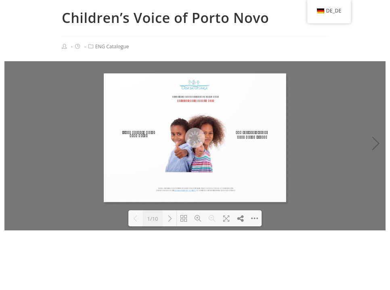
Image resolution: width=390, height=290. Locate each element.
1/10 (152, 218)
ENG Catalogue (112, 46)
